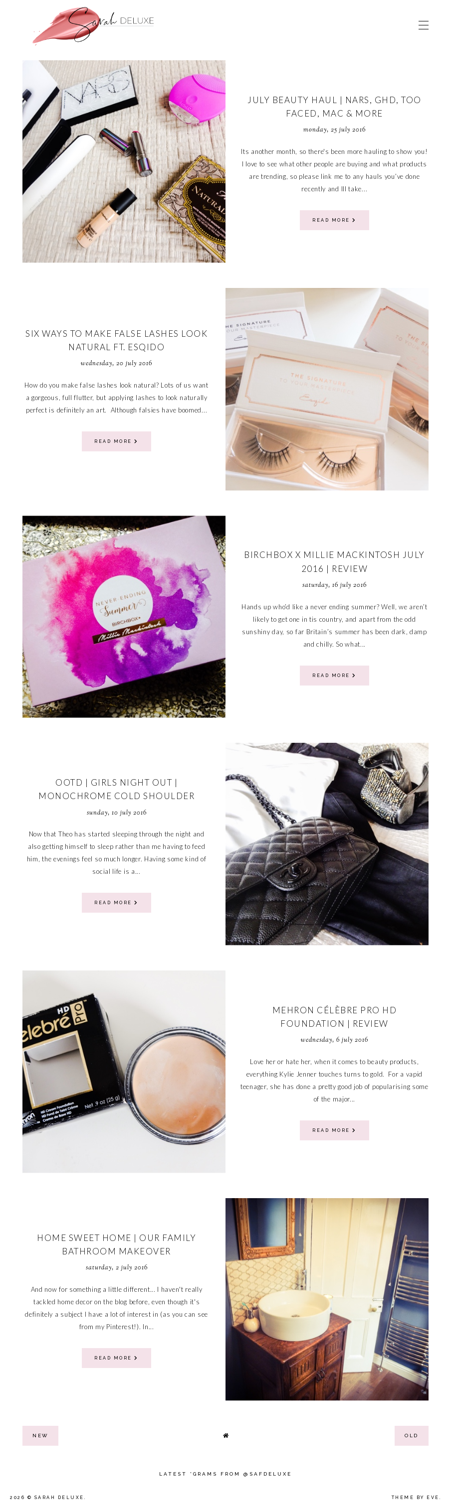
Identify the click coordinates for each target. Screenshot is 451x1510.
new (40, 1435)
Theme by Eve (416, 1497)
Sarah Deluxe (59, 1497)
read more (334, 220)
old (412, 1435)
